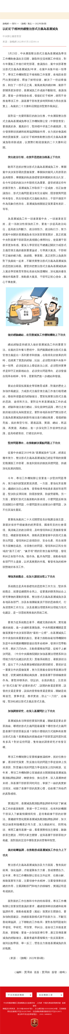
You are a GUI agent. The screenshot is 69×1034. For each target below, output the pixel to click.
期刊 (14, 24)
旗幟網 (6, 24)
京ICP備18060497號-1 (25, 1009)
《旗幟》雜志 (26, 24)
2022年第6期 (40, 24)
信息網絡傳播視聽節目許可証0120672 (47, 1011)
